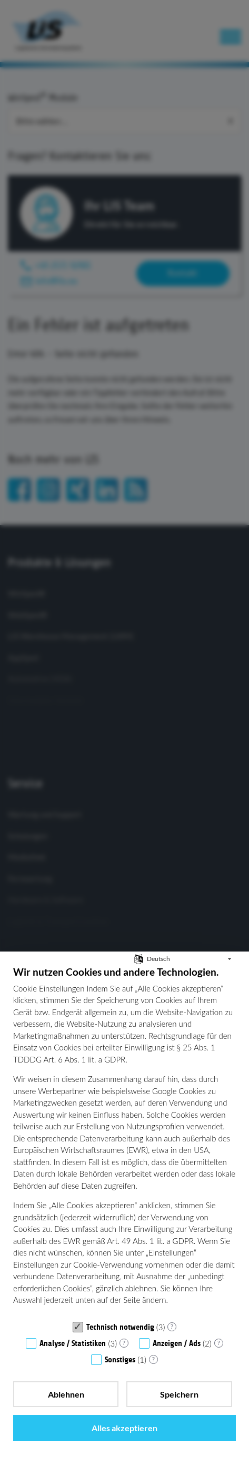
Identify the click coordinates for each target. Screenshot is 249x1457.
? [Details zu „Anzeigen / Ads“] (218, 1343)
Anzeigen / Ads (177, 1343)
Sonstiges (120, 1359)
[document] (124, 1140)
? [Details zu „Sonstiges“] (153, 1359)
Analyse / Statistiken (72, 1343)
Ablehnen (66, 1394)
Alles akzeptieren (124, 1428)
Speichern (179, 1394)
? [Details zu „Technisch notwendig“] (172, 1326)
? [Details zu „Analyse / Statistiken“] (124, 1343)
